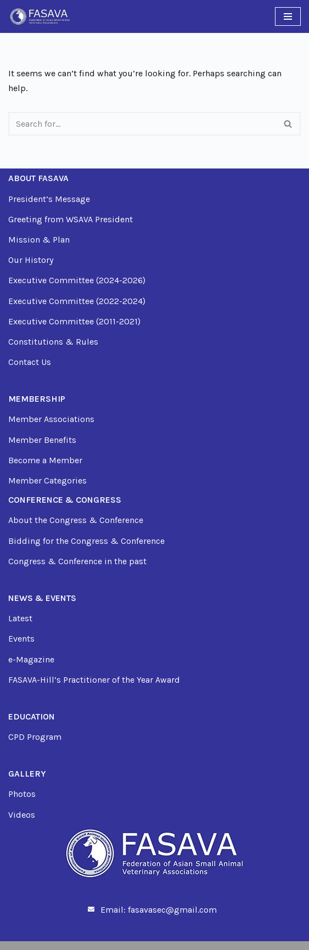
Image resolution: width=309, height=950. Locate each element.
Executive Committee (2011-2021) (74, 321)
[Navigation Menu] (288, 16)
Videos (21, 815)
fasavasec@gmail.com (172, 909)
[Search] (142, 124)
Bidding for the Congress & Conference (86, 541)
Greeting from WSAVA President (70, 219)
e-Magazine (31, 659)
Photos (22, 794)
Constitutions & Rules (53, 341)
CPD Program (34, 737)
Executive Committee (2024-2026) (76, 280)
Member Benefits (42, 440)
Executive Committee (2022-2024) (76, 301)
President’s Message (49, 199)
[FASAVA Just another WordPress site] (39, 16)
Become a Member (45, 460)
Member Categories (47, 480)
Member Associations (51, 419)
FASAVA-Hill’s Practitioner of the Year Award (94, 679)
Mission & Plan (39, 239)
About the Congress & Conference (75, 520)
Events (21, 638)
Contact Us (29, 362)
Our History (30, 260)
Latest (20, 618)
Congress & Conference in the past (77, 561)
